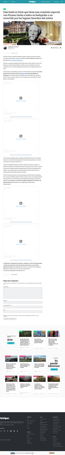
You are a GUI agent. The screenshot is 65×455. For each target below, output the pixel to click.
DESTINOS (29, 417)
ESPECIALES (55, 417)
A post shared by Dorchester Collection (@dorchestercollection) (21, 116)
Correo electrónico (7, 305)
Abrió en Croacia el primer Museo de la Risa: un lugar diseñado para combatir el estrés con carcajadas (53, 342)
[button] (62, 2)
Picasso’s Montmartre (17, 60)
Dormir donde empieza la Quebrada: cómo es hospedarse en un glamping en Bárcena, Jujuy (53, 386)
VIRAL (41, 417)
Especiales (56, 1)
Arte (10, 339)
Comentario (6, 286)
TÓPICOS (29, 432)
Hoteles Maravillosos (46, 2)
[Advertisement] (32, 404)
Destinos (5, 2)
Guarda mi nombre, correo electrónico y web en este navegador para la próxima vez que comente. (21, 316)
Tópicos (13, 2)
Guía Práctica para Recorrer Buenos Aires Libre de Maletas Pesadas (25, 365)
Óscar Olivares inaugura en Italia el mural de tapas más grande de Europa (38, 341)
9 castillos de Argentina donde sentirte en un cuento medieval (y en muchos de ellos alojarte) (39, 386)
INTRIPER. (8, 439)
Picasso (22, 73)
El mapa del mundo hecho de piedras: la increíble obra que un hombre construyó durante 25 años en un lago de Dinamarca (25, 342)
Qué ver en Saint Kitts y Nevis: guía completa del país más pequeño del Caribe (39, 365)
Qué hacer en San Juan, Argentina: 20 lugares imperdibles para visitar (25, 385)
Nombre (5, 300)
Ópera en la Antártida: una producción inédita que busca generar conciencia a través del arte (11, 366)
